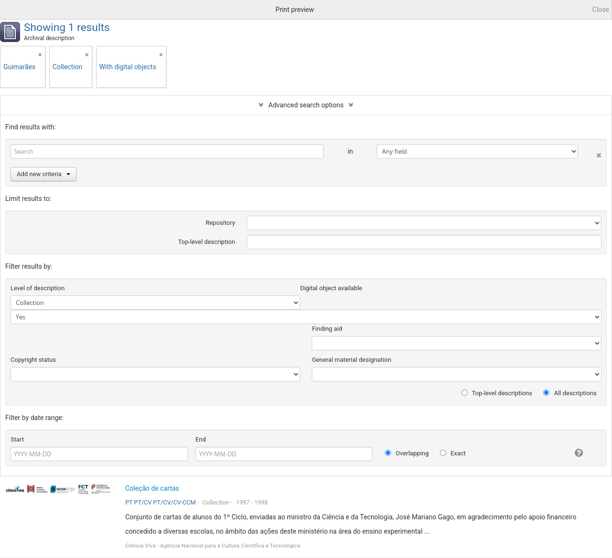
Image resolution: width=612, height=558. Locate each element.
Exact (453, 453)
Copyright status (33, 359)
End (201, 439)
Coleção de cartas (152, 488)
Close (600, 9)
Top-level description (206, 241)
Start (17, 439)
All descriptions (570, 393)
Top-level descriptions (496, 393)
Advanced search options (305, 105)
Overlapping (406, 453)
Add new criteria (43, 174)
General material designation (351, 359)
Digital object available (331, 288)
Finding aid (327, 328)
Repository (220, 222)
